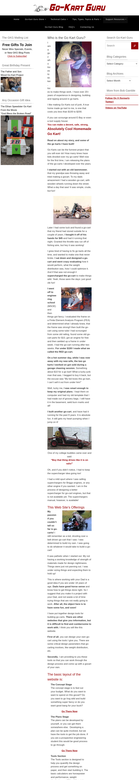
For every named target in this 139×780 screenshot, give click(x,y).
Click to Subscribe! (17, 56)
